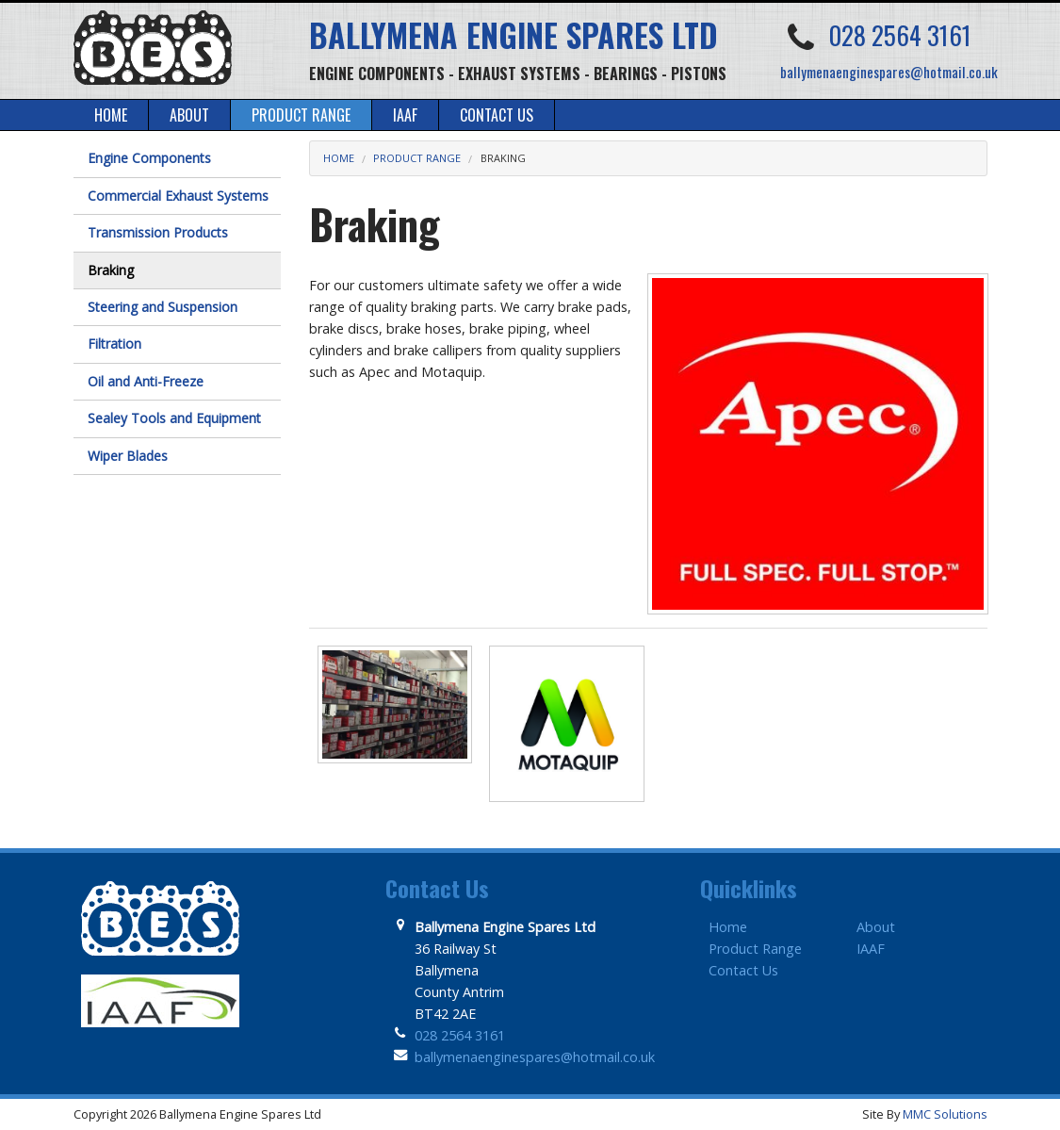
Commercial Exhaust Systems (178, 196)
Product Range (417, 158)
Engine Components (149, 158)
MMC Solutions (945, 1113)
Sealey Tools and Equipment (174, 418)
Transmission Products (158, 232)
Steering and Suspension (162, 307)
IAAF (870, 949)
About (875, 927)
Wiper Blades (128, 456)
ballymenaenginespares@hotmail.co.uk (889, 71)
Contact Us (743, 970)
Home (338, 158)
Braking (503, 158)
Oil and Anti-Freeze (146, 381)
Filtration (114, 343)
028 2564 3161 (899, 35)
